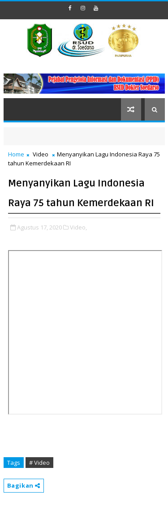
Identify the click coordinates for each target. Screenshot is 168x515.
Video (40, 154)
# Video (39, 463)
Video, (78, 227)
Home (16, 154)
